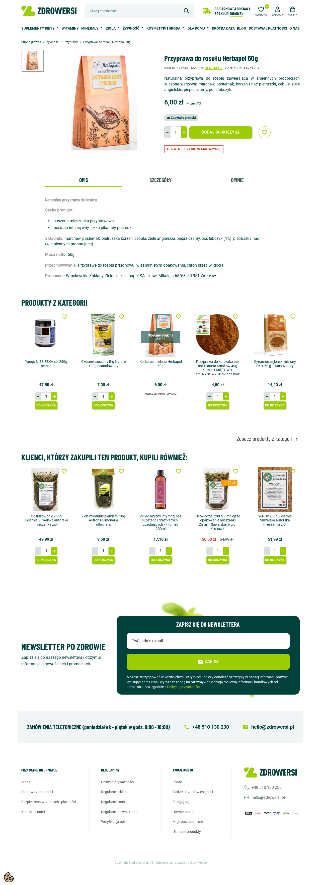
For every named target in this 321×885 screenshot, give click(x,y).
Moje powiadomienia (189, 822)
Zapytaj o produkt (181, 118)
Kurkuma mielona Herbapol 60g (160, 364)
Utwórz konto (183, 812)
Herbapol (214, 68)
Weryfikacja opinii (114, 822)
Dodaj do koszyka (221, 132)
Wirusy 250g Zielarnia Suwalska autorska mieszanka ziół (275, 520)
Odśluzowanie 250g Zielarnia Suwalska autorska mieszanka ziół (46, 520)
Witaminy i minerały (80, 28)
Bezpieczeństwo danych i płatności (48, 802)
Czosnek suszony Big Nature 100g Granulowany (103, 364)
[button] (277, 10)
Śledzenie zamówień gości (193, 792)
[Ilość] (175, 132)
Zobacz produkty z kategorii (268, 438)
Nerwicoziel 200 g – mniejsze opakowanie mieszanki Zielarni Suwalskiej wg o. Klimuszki (217, 522)
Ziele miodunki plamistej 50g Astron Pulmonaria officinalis (103, 520)
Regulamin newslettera (119, 812)
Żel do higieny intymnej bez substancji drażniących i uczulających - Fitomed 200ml (160, 522)
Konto (177, 782)
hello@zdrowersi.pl (268, 797)
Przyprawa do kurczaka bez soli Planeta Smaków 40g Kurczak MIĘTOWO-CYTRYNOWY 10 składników (218, 368)
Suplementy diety (38, 28)
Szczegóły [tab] (160, 180)
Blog (241, 28)
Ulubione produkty (187, 832)
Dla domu (197, 28)
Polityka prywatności (117, 782)
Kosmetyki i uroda (163, 28)
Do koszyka (46, 405)
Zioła (111, 28)
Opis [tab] (83, 180)
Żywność (131, 28)
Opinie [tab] (237, 180)
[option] (36, 60)
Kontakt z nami (33, 812)
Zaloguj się (181, 802)
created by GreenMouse (191, 862)
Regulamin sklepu (114, 792)
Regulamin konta (114, 802)
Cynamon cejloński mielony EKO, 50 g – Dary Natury (275, 364)
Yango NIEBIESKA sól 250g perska (46, 364)
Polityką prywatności (183, 687)
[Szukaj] (140, 11)
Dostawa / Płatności (268, 28)
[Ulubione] (261, 10)
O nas (294, 28)
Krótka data (223, 28)
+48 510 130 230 (267, 787)
